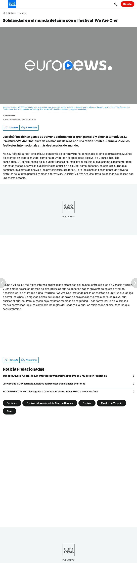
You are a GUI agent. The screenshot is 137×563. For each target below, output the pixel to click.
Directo (127, 4)
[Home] (4, 13)
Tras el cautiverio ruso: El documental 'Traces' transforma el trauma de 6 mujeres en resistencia (55, 375)
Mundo (23, 13)
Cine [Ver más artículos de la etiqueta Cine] (9, 410)
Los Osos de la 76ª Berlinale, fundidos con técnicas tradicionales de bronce (44, 383)
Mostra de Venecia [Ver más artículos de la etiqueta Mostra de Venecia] (111, 402)
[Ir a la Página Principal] (12, 4)
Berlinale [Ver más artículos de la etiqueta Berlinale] (12, 402)
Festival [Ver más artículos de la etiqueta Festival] (87, 402)
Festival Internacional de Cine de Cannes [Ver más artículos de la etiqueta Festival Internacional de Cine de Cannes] (50, 402)
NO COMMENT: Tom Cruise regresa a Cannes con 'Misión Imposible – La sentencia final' (50, 391)
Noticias (12, 13)
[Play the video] (68, 65)
